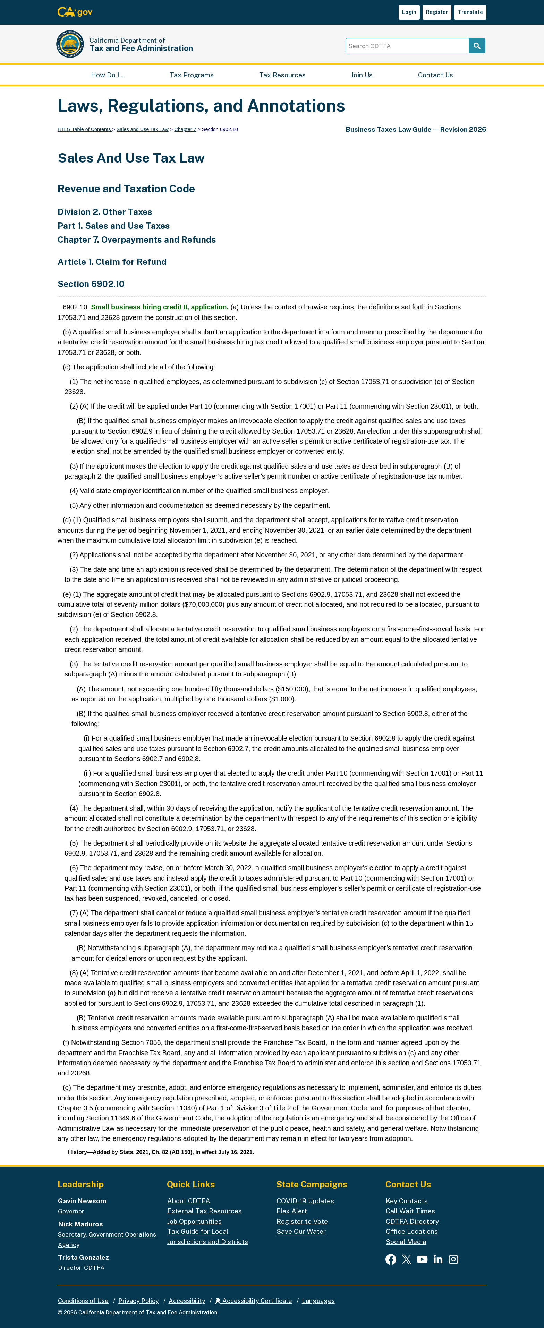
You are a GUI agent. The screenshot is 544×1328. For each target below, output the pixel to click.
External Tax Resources (204, 1211)
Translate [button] (470, 12)
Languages (318, 1300)
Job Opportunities (194, 1221)
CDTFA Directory (412, 1221)
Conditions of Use (83, 1300)
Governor (71, 1211)
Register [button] (437, 12)
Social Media (406, 1242)
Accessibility (187, 1300)
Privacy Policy (138, 1300)
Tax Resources (282, 75)
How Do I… (107, 75)
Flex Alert (292, 1211)
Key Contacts (407, 1201)
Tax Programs (192, 75)
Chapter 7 (185, 129)
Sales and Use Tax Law (143, 129)
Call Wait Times (410, 1211)
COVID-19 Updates (305, 1201)
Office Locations (412, 1231)
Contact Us (435, 75)
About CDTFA (188, 1201)
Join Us (362, 75)
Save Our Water (301, 1231)
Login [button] (409, 12)
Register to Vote (302, 1221)
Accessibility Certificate (253, 1300)
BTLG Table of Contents (85, 129)
